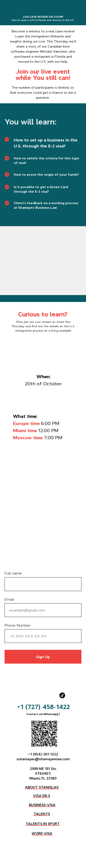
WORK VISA (42, 833)
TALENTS (41, 814)
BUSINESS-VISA (42, 805)
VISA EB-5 (41, 795)
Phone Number (18, 625)
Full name (13, 573)
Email (9, 599)
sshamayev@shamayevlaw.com (43, 759)
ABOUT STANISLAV (42, 787)
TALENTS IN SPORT (43, 823)
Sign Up (43, 657)
